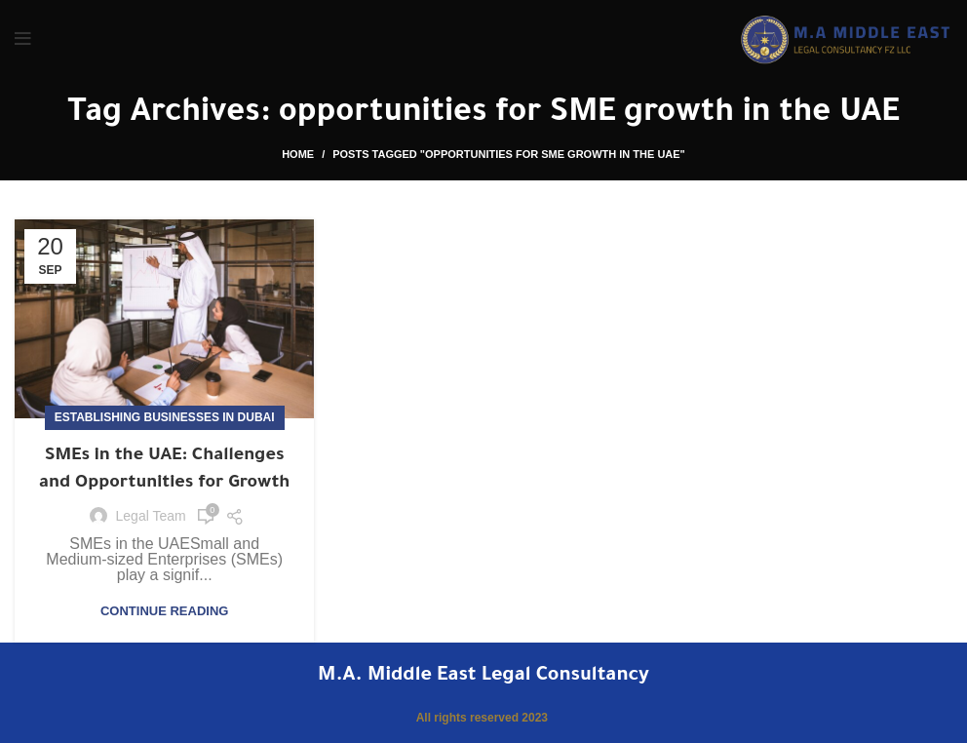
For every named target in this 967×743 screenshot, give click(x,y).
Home (298, 154)
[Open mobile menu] (23, 39)
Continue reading (164, 611)
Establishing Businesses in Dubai (165, 417)
